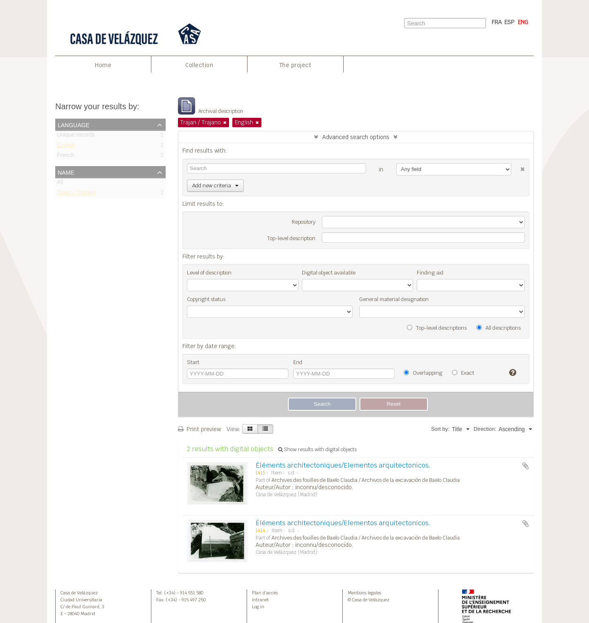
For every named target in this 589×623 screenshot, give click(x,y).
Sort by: (440, 429)
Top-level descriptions (437, 327)
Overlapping (423, 372)
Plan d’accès (265, 593)
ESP (509, 22)
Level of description (209, 272)
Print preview (199, 429)
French (65, 157)
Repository (303, 221)
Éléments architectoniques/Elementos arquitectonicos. (343, 465)
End (297, 362)
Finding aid (430, 272)
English (66, 147)
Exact (463, 372)
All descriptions (499, 327)
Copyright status (206, 299)
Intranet (260, 600)
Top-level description (291, 238)
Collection (199, 65)
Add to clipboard (526, 466)
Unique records (76, 136)
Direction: (485, 429)
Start (193, 362)
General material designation (394, 299)
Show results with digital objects (317, 449)
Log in (258, 607)
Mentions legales (364, 593)
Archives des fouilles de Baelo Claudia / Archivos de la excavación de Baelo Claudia (366, 480)
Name (66, 171)
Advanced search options (355, 137)
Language (74, 124)
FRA (497, 22)
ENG (523, 22)
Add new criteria (215, 185)
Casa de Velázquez (79, 593)
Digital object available (328, 272)
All (60, 184)
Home (103, 65)
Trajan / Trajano (76, 194)
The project (295, 65)
